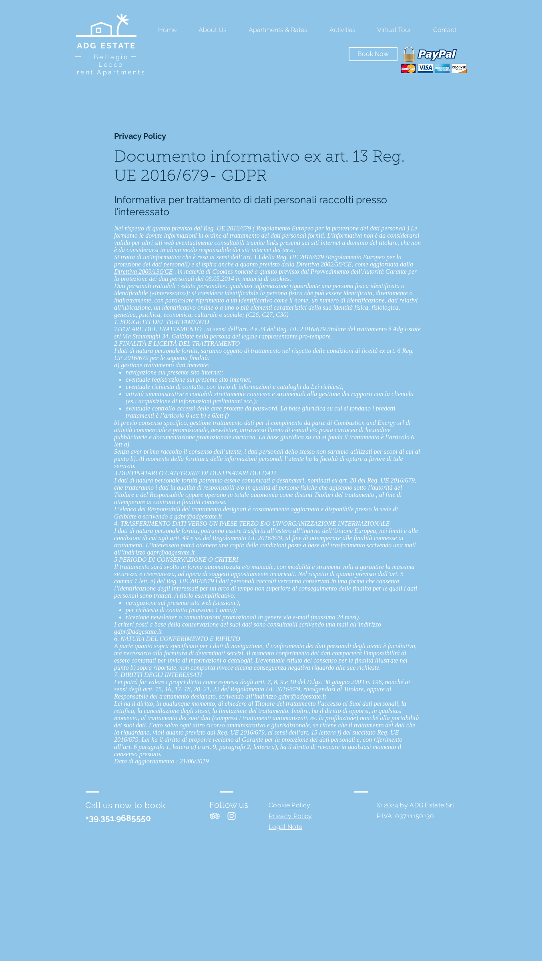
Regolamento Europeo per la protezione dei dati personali (330, 228)
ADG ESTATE (106, 45)
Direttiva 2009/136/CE (143, 271)
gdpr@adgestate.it (198, 516)
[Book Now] (373, 54)
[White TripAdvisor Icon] (214, 816)
